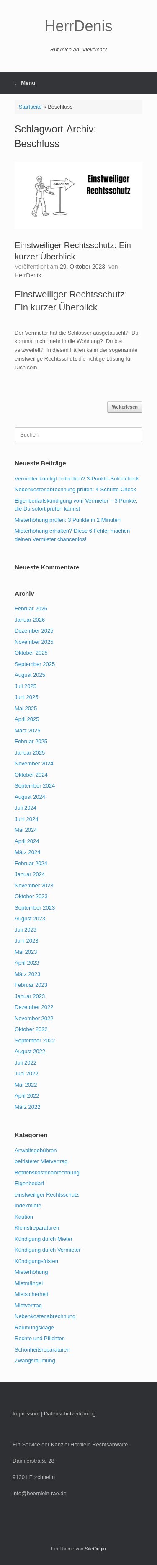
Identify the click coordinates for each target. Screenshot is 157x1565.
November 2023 (34, 885)
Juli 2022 (25, 1062)
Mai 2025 (26, 708)
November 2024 (34, 763)
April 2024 (27, 841)
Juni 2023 (26, 940)
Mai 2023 (26, 952)
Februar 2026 (31, 608)
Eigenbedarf (29, 1183)
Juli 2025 (25, 686)
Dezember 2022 (34, 1007)
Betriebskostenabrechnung (47, 1172)
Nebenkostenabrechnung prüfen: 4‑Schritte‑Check (75, 489)
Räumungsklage (34, 1327)
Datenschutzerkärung (70, 1413)
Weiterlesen (125, 406)
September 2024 (35, 785)
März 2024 (27, 852)
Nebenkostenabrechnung (45, 1316)
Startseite (30, 107)
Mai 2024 (26, 830)
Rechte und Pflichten (40, 1338)
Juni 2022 (26, 1073)
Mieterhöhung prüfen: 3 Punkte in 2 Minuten (68, 520)
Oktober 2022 (31, 1029)
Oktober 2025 (31, 653)
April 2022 (27, 1095)
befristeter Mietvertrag (41, 1161)
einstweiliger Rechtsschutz (47, 1195)
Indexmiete (28, 1205)
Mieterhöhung (31, 1272)
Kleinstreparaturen (37, 1228)
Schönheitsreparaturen (42, 1350)
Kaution (24, 1217)
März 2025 (27, 730)
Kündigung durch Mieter (43, 1239)
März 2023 (27, 974)
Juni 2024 (26, 819)
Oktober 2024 (31, 775)
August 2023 (30, 918)
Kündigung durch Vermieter (48, 1250)
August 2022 (30, 1051)
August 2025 (30, 675)
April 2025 (27, 719)
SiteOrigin (95, 1548)
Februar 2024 (31, 863)
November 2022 (34, 1018)
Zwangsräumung (35, 1360)
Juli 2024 (25, 808)
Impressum (26, 1413)
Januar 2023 (30, 996)
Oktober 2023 (31, 896)
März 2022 (27, 1107)
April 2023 (27, 963)
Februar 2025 (31, 741)
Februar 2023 (31, 985)
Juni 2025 (26, 697)
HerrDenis (28, 275)
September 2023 (35, 907)
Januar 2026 (30, 620)
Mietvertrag (28, 1305)
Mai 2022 (26, 1085)
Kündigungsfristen (36, 1261)
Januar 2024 (30, 874)
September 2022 (35, 1040)
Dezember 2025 (34, 631)
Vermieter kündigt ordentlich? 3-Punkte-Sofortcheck (77, 478)
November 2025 (34, 642)
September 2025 (35, 664)
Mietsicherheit (31, 1294)
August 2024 (30, 797)
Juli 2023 (25, 930)
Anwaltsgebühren (36, 1150)
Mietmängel (29, 1283)
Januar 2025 (30, 752)
